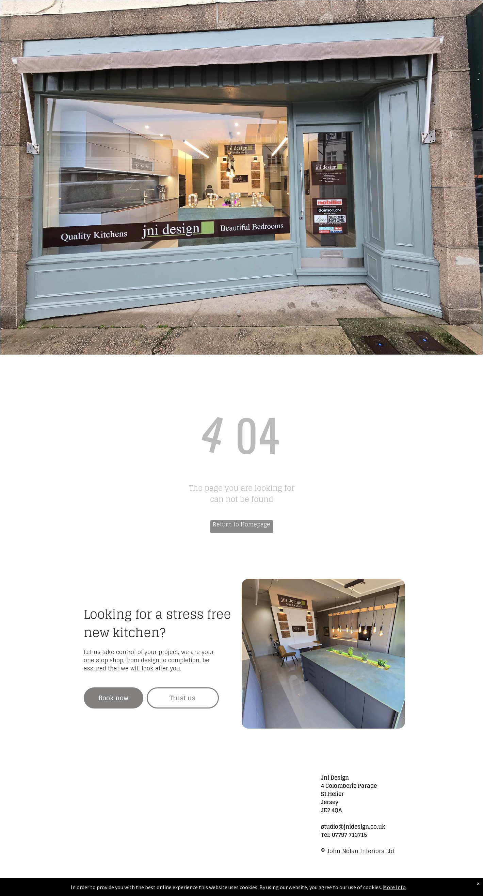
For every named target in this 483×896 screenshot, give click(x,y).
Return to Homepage (241, 524)
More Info (394, 887)
